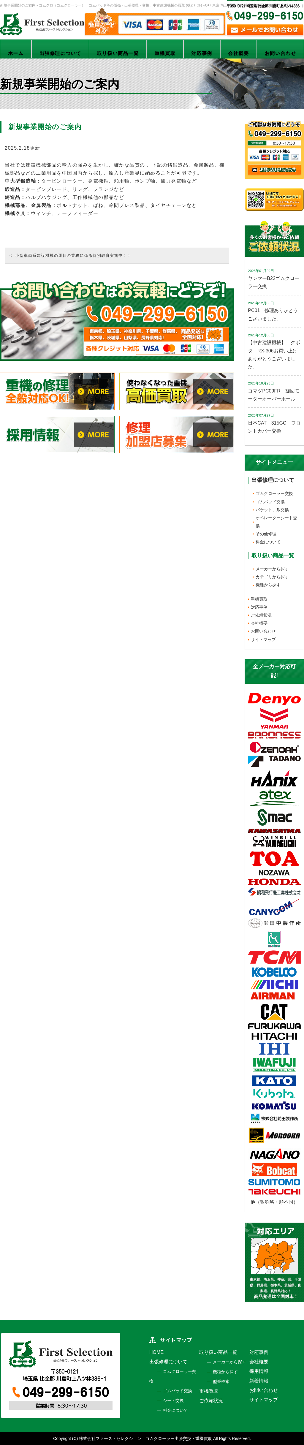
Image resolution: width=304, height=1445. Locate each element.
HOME (156, 1352)
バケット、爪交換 (272, 509)
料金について (268, 541)
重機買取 (165, 53)
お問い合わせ (263, 631)
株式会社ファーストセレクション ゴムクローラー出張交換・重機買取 (145, 1438)
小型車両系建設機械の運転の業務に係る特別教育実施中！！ (73, 255)
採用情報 (258, 1371)
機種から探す (268, 585)
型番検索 (221, 1381)
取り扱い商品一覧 (118, 53)
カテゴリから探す (272, 576)
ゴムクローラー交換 (274, 493)
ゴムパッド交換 (270, 501)
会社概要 (238, 53)
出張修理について (60, 53)
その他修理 (266, 533)
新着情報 (258, 1380)
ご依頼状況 (261, 615)
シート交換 (173, 1400)
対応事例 (201, 53)
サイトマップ (263, 639)
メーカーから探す (272, 568)
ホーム (16, 53)
